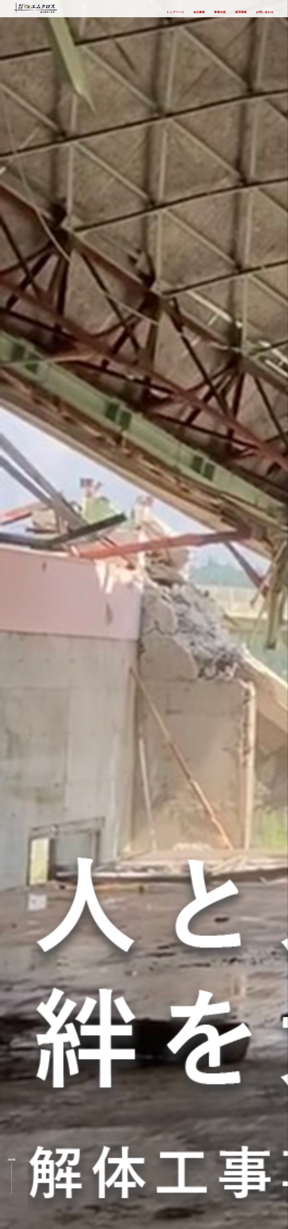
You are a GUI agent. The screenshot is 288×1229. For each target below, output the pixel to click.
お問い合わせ (265, 12)
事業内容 (220, 12)
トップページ (175, 12)
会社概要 (199, 12)
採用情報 (241, 12)
